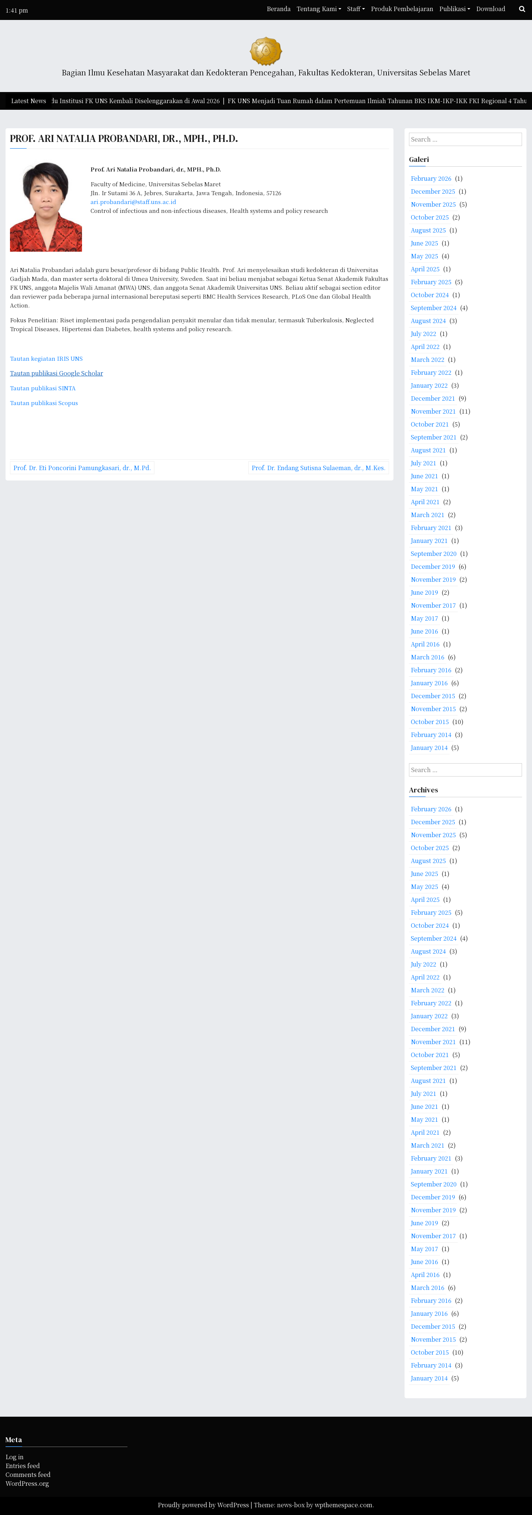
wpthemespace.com (343, 1505)
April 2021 (425, 501)
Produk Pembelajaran (402, 8)
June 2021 (424, 476)
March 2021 (427, 514)
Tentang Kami (317, 8)
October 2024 (430, 295)
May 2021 (424, 489)
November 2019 (433, 579)
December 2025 (433, 191)
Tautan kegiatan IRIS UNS (46, 358)
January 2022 (429, 385)
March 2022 (427, 359)
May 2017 (424, 618)
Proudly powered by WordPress (204, 1505)
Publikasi (452, 8)
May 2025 (424, 256)
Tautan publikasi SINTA (43, 388)
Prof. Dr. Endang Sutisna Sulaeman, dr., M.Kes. (319, 467)
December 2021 (433, 398)
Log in (15, 1457)
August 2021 (428, 450)
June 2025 (424, 243)
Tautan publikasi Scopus (44, 403)
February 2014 (431, 734)
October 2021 (430, 424)
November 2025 (433, 204)
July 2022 (423, 333)
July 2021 (423, 463)
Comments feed (28, 1474)
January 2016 (429, 683)
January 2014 (429, 747)
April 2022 (425, 346)
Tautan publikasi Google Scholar (56, 373)
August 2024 (428, 320)
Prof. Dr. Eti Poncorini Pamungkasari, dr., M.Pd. (82, 467)
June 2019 (424, 592)
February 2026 (431, 178)
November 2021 (433, 411)
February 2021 (431, 527)
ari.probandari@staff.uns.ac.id (133, 201)
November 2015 (433, 708)
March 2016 (427, 657)
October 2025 (430, 217)
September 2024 (434, 307)
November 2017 (433, 605)
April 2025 (425, 269)
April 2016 (425, 644)
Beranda (279, 8)
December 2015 (433, 696)
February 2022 (431, 372)
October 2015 (430, 721)
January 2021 (429, 540)
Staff (354, 8)
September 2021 (434, 437)
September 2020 (434, 553)
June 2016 (424, 631)
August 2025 (428, 230)
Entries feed (23, 1465)
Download (490, 8)
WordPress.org (27, 1483)
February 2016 (431, 670)
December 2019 (433, 566)
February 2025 (431, 282)
